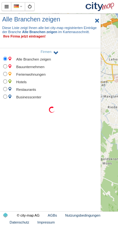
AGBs (52, 215)
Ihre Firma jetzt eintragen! (24, 36)
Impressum (46, 222)
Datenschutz (19, 222)
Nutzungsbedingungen (82, 215)
